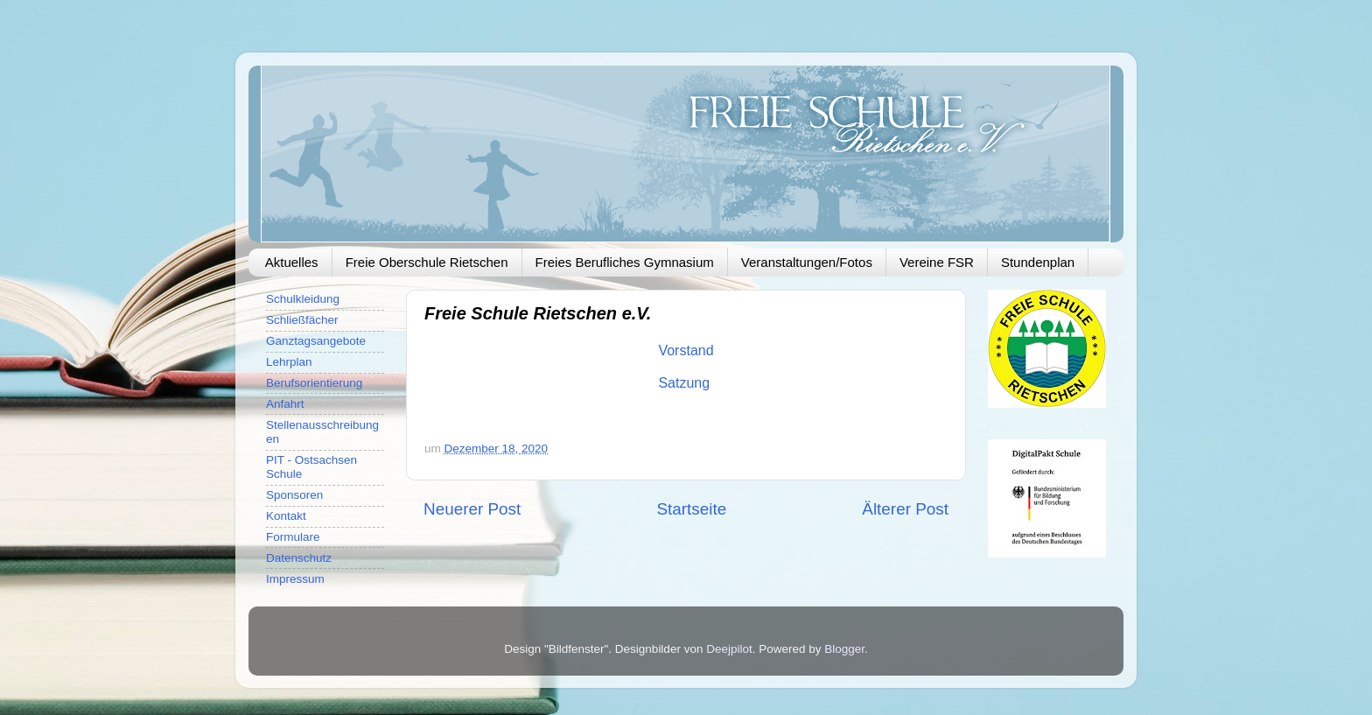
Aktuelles (291, 262)
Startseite (691, 509)
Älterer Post (905, 509)
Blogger (844, 648)
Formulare (293, 536)
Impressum (295, 578)
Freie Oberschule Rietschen (427, 262)
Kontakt (286, 515)
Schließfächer (302, 319)
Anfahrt (285, 403)
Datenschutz (299, 557)
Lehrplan (289, 361)
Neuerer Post (472, 509)
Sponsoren (294, 494)
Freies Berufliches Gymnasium (625, 262)
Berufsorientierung (314, 382)
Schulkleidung (303, 298)
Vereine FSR (937, 262)
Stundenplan (1037, 262)
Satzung (685, 382)
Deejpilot (729, 648)
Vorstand (685, 350)
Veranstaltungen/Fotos (806, 262)
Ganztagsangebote (316, 340)
